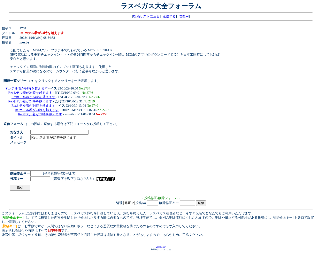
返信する (169, 16)
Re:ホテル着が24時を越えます (30, 92)
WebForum (161, 252)
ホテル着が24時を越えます (28, 88)
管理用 (184, 16)
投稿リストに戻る (146, 16)
